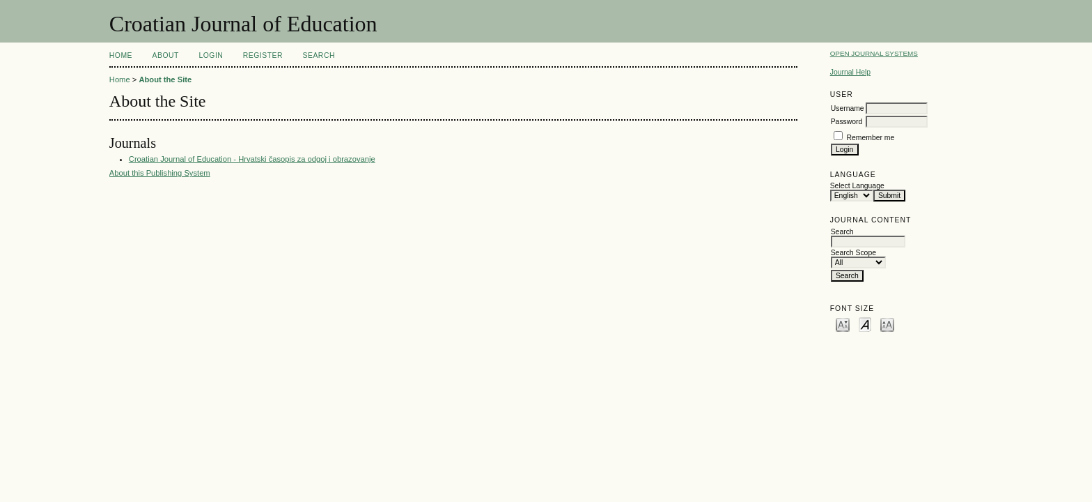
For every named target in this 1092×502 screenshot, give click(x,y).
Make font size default (865, 324)
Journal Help (850, 72)
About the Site (165, 79)
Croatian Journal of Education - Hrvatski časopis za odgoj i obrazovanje (252, 159)
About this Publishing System (159, 173)
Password (847, 122)
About (166, 55)
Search (319, 55)
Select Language (857, 186)
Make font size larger (887, 324)
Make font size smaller (843, 324)
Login (210, 55)
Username (847, 108)
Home (120, 55)
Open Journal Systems (874, 53)
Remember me (871, 138)
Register (263, 55)
